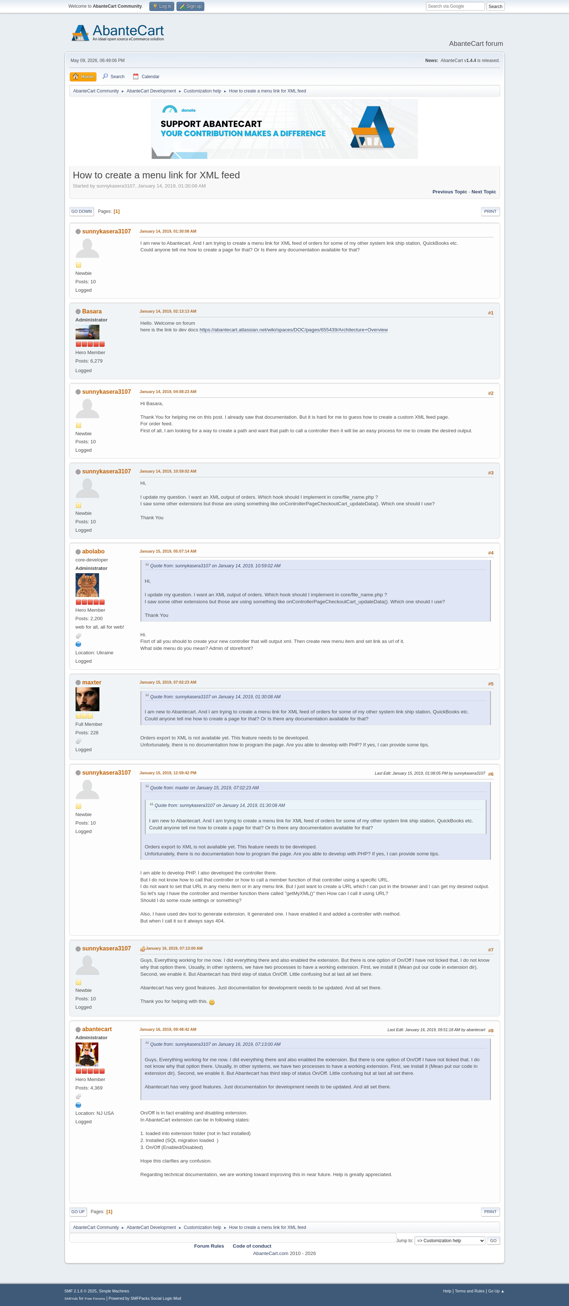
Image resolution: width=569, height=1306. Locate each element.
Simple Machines (114, 1291)
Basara (92, 311)
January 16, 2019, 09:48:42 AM (168, 1029)
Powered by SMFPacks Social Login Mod (145, 1298)
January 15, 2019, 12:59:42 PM (168, 773)
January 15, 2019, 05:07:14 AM (168, 551)
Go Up (78, 1211)
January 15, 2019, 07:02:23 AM (168, 682)
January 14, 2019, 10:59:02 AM (168, 471)
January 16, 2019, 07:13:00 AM (174, 948)
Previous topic (450, 191)
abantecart (97, 1029)
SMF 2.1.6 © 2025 (81, 1291)
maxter (91, 682)
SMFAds (71, 1298)
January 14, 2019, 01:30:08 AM (168, 231)
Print (490, 211)
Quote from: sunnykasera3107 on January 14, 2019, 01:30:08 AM (215, 696)
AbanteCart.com (270, 1253)
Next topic (483, 191)
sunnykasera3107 (106, 231)
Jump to (404, 1240)
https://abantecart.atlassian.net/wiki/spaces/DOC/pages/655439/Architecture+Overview (294, 329)
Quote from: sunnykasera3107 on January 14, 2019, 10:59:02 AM (215, 565)
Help (447, 1291)
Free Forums (95, 1298)
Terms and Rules (470, 1291)
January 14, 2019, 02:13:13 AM (168, 311)
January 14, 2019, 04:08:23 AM (168, 391)
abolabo (93, 551)
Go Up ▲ (496, 1291)
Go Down (82, 211)
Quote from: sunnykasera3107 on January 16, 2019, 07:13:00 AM (215, 1044)
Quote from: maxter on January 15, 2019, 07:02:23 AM (204, 787)
